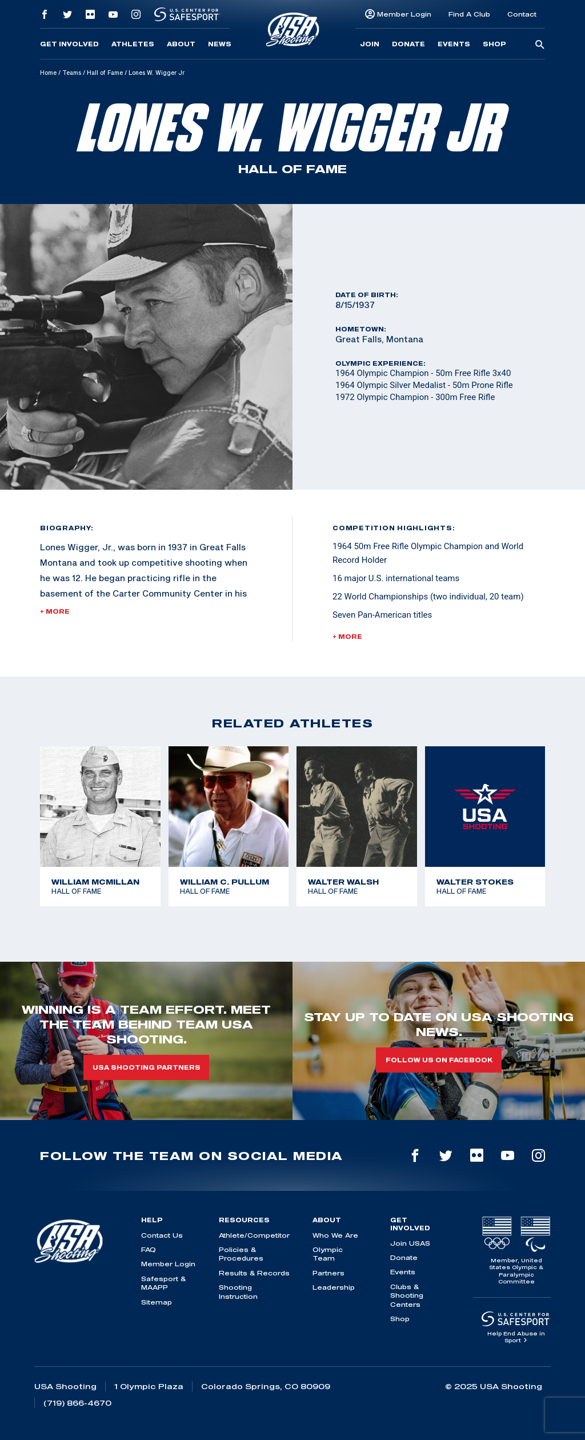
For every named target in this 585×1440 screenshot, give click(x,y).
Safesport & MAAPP (163, 1283)
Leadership (333, 1287)
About (181, 44)
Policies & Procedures (241, 1254)
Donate (408, 44)
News (219, 44)
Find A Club (469, 14)
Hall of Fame (105, 72)
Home (48, 72)
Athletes (132, 44)
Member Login (404, 14)
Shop (494, 44)
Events (454, 44)
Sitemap (156, 1302)
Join (369, 44)
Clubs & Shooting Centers (406, 1295)
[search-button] (540, 45)
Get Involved (69, 44)
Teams (71, 72)
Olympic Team (327, 1254)
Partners (328, 1273)
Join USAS (410, 1243)
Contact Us (162, 1235)
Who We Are (335, 1235)
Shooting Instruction (238, 1291)
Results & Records (254, 1273)
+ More (55, 611)
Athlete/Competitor (254, 1235)
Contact (521, 14)
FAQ (148, 1249)
